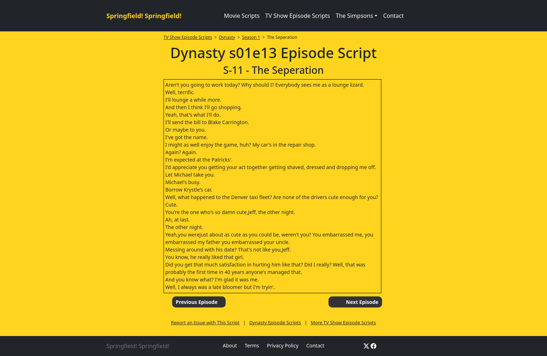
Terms (252, 345)
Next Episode (362, 302)
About (230, 345)
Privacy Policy (282, 345)
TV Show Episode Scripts (297, 16)
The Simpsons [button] (354, 16)
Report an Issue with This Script (205, 322)
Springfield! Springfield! (143, 15)
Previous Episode (196, 302)
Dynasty (227, 37)
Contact (393, 16)
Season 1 (251, 37)
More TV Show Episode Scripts (343, 322)
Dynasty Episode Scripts (275, 322)
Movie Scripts (242, 16)
